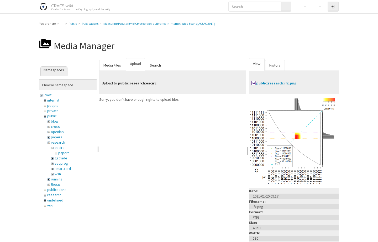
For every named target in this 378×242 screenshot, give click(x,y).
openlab (57, 131)
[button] (302, 6)
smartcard (63, 168)
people (53, 105)
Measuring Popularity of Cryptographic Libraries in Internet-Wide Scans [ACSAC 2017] (159, 24)
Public (73, 24)
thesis (56, 184)
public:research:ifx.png (276, 83)
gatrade (61, 158)
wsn (58, 174)
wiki (50, 205)
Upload (135, 63)
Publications (90, 24)
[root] (48, 95)
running (56, 179)
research (58, 142)
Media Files (112, 65)
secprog (61, 163)
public (52, 116)
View (256, 63)
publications (56, 189)
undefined (55, 200)
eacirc (59, 147)
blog (54, 121)
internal (53, 100)
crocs (55, 126)
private (53, 110)
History (275, 65)
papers (56, 137)
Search (155, 65)
